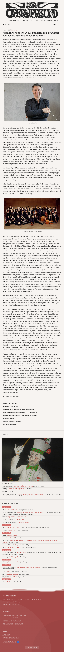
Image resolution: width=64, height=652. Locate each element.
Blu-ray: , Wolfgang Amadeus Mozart (18, 510)
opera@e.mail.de (14, 604)
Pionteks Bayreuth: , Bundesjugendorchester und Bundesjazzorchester (30, 568)
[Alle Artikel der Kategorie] (32, 459)
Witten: (14, 517)
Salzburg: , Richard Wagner (15, 557)
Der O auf (9, 642)
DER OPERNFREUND (9, 596)
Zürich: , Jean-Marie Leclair (16, 574)
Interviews (22, 615)
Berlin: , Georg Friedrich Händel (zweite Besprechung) (26, 527)
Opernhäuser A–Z (8, 618)
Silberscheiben (7, 621)
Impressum (6, 637)
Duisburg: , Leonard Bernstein (16, 530)
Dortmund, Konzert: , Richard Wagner (17, 545)
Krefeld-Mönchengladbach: (16, 522)
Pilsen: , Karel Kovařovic (13, 582)
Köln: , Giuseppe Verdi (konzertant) (15, 571)
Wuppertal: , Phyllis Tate (13, 577)
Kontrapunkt (19, 624)
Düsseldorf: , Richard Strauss (14, 538)
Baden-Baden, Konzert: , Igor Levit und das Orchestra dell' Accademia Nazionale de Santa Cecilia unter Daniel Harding (32, 553)
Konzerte (14, 30)
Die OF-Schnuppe (8, 624)
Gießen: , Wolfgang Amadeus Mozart (20, 562)
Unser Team (6, 635)
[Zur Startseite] (31, 10)
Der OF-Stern (17, 621)
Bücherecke (18, 618)
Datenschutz (15, 637)
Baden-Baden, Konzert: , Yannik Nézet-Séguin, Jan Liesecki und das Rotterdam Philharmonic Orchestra (31, 513)
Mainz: (10, 535)
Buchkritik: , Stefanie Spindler (30, 541)
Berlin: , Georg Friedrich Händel (19, 547)
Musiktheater (7, 615)
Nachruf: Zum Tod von (13, 519)
